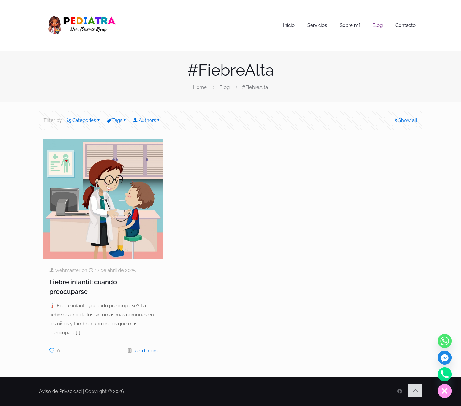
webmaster (67, 270)
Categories (84, 120)
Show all (405, 120)
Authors (147, 120)
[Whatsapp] (445, 341)
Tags (117, 120)
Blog (224, 87)
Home (200, 87)
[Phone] (445, 374)
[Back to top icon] (415, 390)
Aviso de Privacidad (60, 391)
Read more (145, 350)
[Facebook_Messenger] (445, 358)
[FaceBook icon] (399, 391)
